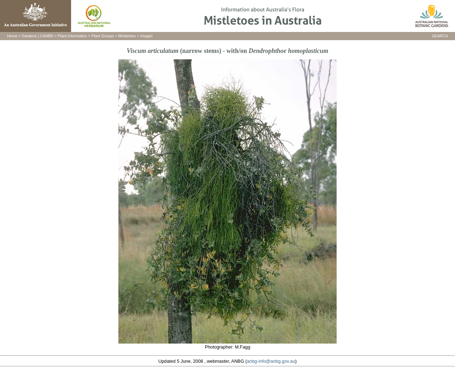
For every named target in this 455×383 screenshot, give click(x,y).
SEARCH (440, 36)
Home (12, 36)
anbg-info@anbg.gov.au (271, 361)
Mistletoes (127, 36)
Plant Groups (102, 36)
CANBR (46, 36)
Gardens (29, 36)
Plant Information (72, 36)
